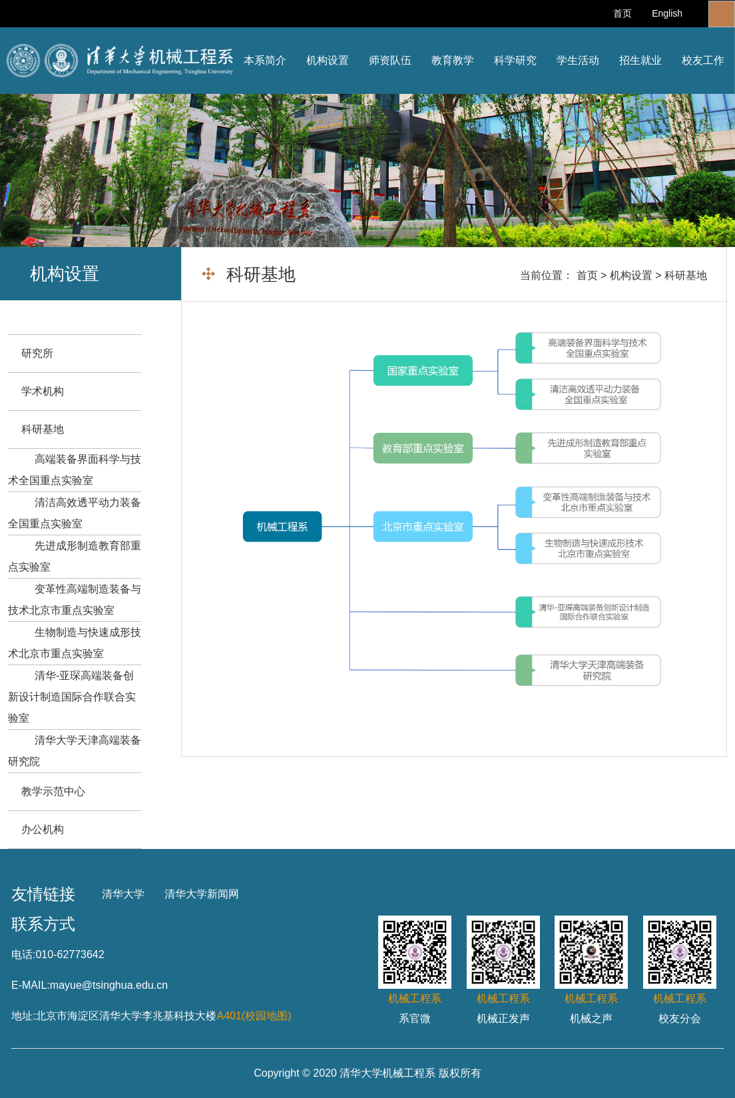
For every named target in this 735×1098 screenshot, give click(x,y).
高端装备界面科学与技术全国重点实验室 (74, 469)
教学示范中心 (53, 791)
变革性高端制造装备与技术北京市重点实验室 (74, 599)
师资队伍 (390, 60)
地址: (23, 1015)
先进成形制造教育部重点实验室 (74, 556)
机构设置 (327, 60)
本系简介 (265, 60)
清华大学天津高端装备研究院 (74, 750)
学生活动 (578, 60)
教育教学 (452, 60)
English (667, 13)
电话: (23, 954)
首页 (622, 13)
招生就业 (640, 60)
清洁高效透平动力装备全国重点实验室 (74, 513)
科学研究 (515, 60)
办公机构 (42, 829)
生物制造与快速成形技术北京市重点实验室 (74, 643)
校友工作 (703, 60)
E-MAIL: (30, 985)
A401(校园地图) (253, 1015)
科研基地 (685, 275)
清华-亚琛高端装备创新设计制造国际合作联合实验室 (72, 697)
